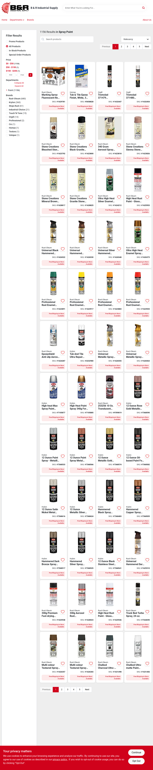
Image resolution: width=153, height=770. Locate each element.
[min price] (11, 75)
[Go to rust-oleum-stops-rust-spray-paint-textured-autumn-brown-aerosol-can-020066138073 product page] (53, 657)
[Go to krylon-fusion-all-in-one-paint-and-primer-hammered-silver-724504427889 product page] (81, 553)
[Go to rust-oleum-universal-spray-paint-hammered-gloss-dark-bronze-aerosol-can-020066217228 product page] (138, 553)
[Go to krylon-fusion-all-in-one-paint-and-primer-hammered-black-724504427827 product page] (109, 501)
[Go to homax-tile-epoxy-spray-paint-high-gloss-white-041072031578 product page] (81, 87)
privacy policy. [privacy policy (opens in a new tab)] (60, 759)
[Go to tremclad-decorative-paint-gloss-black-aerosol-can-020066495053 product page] (109, 87)
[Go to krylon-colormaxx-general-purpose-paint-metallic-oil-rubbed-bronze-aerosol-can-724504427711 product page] (138, 450)
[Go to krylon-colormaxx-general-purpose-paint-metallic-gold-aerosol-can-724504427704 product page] (109, 450)
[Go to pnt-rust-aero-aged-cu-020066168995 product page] (138, 242)
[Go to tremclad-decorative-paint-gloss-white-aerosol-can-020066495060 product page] (138, 87)
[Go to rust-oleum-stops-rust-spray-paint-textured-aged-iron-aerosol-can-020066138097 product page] (81, 657)
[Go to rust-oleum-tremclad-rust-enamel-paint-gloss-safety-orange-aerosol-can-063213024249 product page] (109, 294)
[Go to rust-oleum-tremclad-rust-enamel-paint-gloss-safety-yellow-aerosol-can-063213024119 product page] (81, 294)
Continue (136, 752)
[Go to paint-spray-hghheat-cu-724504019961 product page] (81, 398)
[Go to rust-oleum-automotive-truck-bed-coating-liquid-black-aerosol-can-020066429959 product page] (138, 605)
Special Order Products (20, 54)
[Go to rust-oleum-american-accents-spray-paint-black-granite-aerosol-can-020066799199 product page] (81, 139)
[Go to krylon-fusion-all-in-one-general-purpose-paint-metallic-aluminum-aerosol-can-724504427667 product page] (53, 450)
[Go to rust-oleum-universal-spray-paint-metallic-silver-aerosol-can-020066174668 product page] (109, 346)
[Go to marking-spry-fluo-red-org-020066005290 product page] (53, 87)
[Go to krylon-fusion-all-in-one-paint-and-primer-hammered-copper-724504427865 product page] (138, 501)
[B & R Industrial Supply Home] (15, 8)
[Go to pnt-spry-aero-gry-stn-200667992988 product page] (109, 139)
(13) (14, 117)
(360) (15, 102)
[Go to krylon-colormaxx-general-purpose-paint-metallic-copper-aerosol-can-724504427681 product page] (81, 450)
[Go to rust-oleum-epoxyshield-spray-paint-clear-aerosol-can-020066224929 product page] (53, 346)
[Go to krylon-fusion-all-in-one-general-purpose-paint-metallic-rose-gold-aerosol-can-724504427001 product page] (138, 398)
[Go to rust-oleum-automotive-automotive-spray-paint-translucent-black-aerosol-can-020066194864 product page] (109, 398)
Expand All (19, 86)
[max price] (22, 75)
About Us (147, 20)
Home (4, 20)
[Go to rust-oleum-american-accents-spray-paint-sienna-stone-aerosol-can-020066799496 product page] (138, 139)
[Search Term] (104, 8)
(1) (12, 124)
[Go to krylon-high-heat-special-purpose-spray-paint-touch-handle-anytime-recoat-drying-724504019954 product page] (53, 398)
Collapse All (19, 83)
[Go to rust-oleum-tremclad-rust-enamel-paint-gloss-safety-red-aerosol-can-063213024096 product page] (138, 294)
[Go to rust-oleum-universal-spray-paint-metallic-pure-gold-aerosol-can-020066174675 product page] (138, 346)
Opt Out (136, 761)
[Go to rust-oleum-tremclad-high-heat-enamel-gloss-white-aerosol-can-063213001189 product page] (109, 605)
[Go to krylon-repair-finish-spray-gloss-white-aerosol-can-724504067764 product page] (81, 346)
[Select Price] (30, 75)
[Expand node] (7, 90)
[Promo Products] (7, 41)
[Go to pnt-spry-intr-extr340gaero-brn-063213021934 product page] (53, 191)
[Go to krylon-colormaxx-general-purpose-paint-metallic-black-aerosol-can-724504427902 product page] (109, 553)
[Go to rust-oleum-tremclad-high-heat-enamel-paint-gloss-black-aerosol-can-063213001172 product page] (138, 191)
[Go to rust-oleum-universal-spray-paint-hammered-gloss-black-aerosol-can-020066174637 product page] (53, 242)
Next (147, 46)
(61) (16, 106)
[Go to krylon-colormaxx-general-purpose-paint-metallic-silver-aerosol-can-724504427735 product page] (81, 501)
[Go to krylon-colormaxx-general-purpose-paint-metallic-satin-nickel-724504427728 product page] (53, 501)
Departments (16, 20)
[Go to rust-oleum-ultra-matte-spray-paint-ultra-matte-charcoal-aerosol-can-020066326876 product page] (109, 657)
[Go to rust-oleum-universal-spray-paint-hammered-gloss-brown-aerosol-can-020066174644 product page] (81, 242)
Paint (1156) (14, 90)
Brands (30, 20)
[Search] (143, 7)
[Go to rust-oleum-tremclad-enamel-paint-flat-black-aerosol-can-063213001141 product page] (53, 605)
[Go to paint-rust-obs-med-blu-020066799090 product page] (53, 139)
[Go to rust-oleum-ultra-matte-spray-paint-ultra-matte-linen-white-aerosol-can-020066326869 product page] (138, 657)
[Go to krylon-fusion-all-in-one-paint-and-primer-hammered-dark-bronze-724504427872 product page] (53, 553)
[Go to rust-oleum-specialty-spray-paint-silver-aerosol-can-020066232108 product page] (109, 191)
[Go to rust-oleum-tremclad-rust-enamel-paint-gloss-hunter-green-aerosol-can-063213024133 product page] (53, 294)
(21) (19, 109)
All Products (14, 46)
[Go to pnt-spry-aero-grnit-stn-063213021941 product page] (81, 191)
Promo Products (16, 41)
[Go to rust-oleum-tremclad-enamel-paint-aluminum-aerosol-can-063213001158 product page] (81, 605)
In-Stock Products (17, 50)
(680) (17, 98)
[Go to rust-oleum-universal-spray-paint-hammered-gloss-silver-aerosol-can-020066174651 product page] (109, 242)
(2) (16, 120)
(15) (18, 113)
